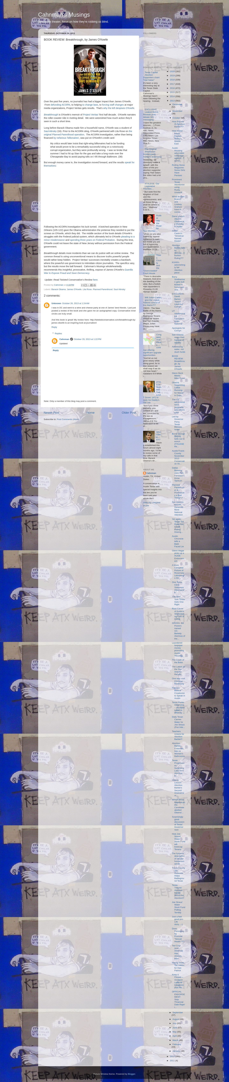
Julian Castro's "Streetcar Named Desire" (178, 236)
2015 (172, 92)
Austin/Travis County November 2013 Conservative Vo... (178, 457)
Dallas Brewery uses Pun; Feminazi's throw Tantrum (178, 474)
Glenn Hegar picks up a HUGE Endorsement (178, 555)
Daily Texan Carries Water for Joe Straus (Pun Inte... (178, 722)
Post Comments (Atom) (68, 419)
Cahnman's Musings (64, 14)
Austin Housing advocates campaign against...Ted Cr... (178, 154)
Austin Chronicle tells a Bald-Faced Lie (178, 541)
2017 (172, 84)
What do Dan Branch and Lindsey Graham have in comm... (178, 204)
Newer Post (51, 412)
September (178, 1012)
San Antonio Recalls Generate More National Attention (178, 508)
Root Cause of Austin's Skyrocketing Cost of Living (178, 613)
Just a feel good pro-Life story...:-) (178, 920)
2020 (172, 71)
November (177, 111)
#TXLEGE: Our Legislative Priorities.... (151, 186)
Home (90, 412)
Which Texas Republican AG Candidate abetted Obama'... (178, 806)
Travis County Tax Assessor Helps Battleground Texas (178, 874)
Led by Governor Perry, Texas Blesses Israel (177, 423)
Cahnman (64, 339)
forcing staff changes (113, 104)
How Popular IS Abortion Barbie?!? (178, 124)
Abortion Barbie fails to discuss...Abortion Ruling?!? (178, 251)
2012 (172, 1056)
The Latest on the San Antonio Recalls (178, 671)
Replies (58, 333)
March (176, 1040)
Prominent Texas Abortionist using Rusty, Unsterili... (178, 186)
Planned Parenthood (102, 289)
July (175, 1023)
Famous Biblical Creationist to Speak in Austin (178, 693)
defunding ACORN (60, 104)
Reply (54, 327)
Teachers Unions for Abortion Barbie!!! (178, 735)
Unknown (56, 303)
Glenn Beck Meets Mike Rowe (178, 375)
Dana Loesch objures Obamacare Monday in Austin (178, 221)
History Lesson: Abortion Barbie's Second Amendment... (178, 788)
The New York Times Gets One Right (178, 600)
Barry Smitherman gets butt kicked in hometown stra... (178, 283)
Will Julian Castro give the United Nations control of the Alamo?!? (152, 301)
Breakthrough (51, 114)
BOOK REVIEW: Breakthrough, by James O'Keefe (178, 362)
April (175, 1036)
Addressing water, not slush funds (178, 349)
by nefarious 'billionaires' (66, 138)
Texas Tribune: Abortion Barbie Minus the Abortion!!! (178, 891)
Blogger (131, 1074)
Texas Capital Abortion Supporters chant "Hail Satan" (151, 76)
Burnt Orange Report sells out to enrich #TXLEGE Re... (178, 440)
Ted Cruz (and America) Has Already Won (177, 952)
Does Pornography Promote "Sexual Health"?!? (178, 935)
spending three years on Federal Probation (92, 240)
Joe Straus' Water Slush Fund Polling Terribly (178, 907)
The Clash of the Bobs (178, 661)
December (177, 104)
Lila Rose (87, 289)
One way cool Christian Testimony (178, 681)
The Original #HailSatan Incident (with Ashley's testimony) (152, 153)
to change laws (90, 104)
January (177, 1051)
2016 (172, 88)
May (175, 1032)
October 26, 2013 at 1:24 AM (75, 303)
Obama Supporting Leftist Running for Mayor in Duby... (178, 389)
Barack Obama (58, 289)
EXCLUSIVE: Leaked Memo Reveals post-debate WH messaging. (150, 114)
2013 (172, 101)
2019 (172, 75)
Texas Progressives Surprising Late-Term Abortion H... (178, 768)
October (177, 118)
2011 (172, 1060)
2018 (172, 79)
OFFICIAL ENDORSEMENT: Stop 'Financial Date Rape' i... (178, 999)
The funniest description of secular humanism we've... (178, 858)
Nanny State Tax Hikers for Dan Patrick (178, 966)
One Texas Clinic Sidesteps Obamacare (178, 587)
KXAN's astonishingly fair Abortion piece (178, 267)
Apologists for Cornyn (178, 329)
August (176, 1019)
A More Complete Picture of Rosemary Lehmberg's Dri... (178, 571)
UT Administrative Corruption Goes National (178, 317)
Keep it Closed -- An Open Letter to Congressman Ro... (178, 981)
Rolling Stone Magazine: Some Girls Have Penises (178, 170)
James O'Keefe (74, 289)
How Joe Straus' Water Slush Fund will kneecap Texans (178, 842)
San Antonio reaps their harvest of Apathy (178, 339)
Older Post (129, 412)
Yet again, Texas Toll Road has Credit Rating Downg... (178, 525)
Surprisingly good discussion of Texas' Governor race (178, 823)
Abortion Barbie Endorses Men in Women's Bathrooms (178, 749)
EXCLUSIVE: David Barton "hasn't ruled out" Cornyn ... (178, 300)
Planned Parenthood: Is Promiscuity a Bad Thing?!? (178, 491)
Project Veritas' (91, 114)
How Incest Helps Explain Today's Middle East (177, 137)
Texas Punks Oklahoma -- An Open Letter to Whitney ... (178, 707)
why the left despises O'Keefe (118, 108)
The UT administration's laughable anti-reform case (178, 406)
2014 (172, 96)
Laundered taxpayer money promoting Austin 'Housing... (178, 649)
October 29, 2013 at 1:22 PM (87, 339)
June (175, 1027)
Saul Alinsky (50, 131)
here (95, 279)
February (177, 1044)
